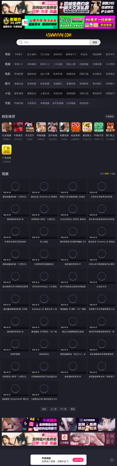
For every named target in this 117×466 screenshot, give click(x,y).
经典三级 (83, 73)
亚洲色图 (31, 83)
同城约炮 (18, 103)
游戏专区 (57, 54)
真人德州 (31, 54)
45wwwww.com (58, 35)
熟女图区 (97, 83)
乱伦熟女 (97, 73)
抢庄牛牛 (110, 54)
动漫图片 (57, 83)
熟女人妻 (70, 64)
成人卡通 (44, 73)
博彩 (7, 54)
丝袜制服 (83, 64)
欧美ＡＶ (44, 64)
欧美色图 (44, 83)
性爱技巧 (110, 93)
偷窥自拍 (18, 83)
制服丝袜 (70, 73)
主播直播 (97, 64)
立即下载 (78, 459)
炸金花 (84, 54)
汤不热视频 (58, 103)
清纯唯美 (83, 83)
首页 (44, 409)
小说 (7, 93)
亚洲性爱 (18, 73)
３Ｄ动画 (57, 64)
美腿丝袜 (70, 83)
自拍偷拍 (31, 64)
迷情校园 (70, 93)
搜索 (95, 42)
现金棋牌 (97, 54)
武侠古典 (57, 93)
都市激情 (18, 93)
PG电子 (18, 54)
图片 (7, 83)
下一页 (63, 409)
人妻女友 (44, 93)
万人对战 (44, 54)
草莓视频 (44, 103)
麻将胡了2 (71, 54)
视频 (7, 64)
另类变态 (110, 73)
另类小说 (83, 93)
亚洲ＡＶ (18, 64)
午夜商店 (31, 103)
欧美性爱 (57, 73)
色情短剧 (83, 103)
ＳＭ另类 (110, 64)
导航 (7, 103)
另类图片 (110, 83)
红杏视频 (70, 103)
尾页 (73, 409)
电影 (7, 74)
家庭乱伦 (31, 93)
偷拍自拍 (31, 73)
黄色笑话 (97, 93)
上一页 (54, 409)
